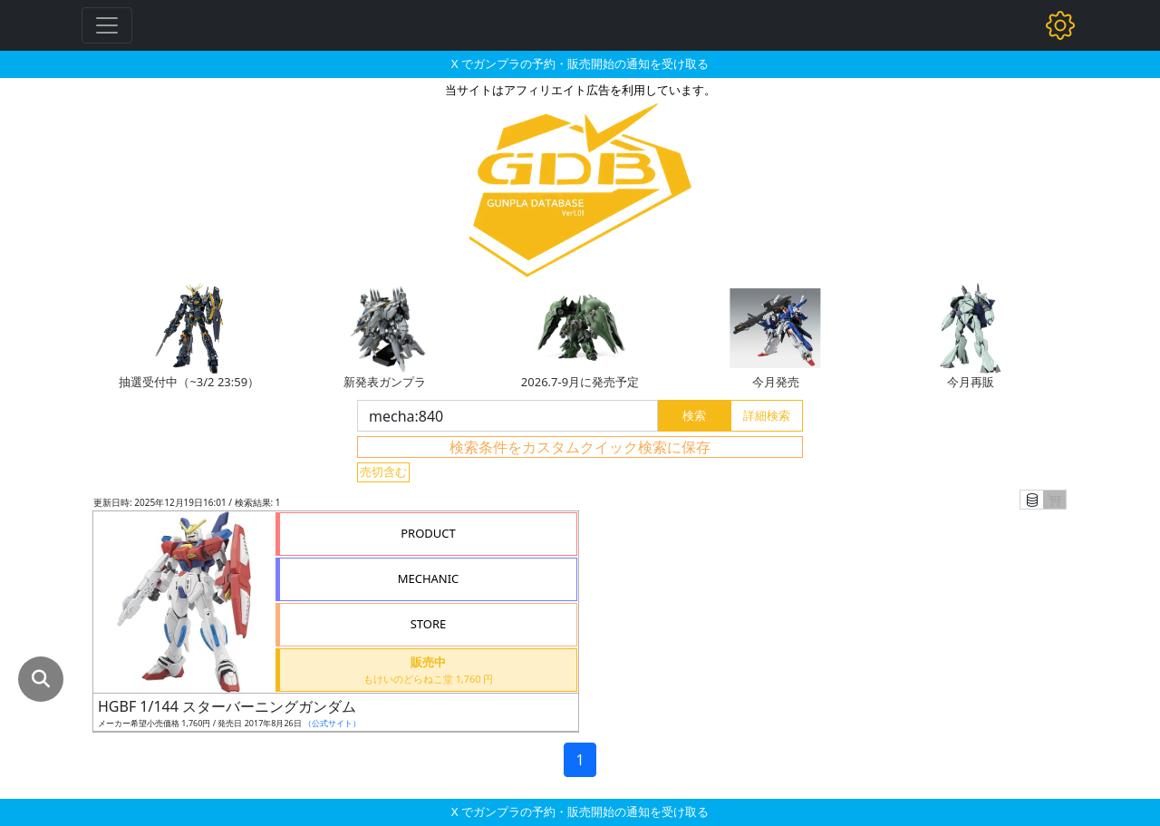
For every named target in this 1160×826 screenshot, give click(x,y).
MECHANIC (428, 578)
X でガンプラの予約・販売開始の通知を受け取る (580, 63)
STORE (429, 624)
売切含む (383, 471)
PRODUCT (428, 533)
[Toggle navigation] (107, 25)
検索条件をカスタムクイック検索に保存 (580, 447)
